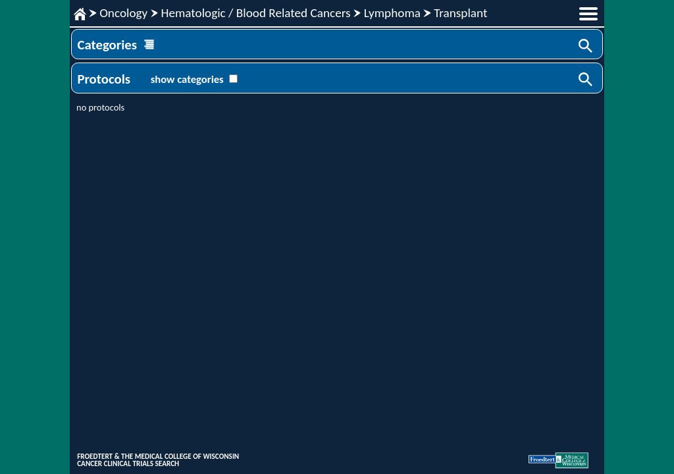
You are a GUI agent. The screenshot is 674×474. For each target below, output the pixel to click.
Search (586, 47)
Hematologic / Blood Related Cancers (255, 12)
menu (588, 13)
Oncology (123, 12)
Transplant (460, 12)
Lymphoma (392, 12)
